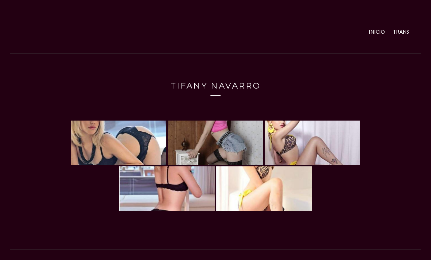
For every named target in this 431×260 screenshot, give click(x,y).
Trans (401, 32)
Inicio (377, 32)
